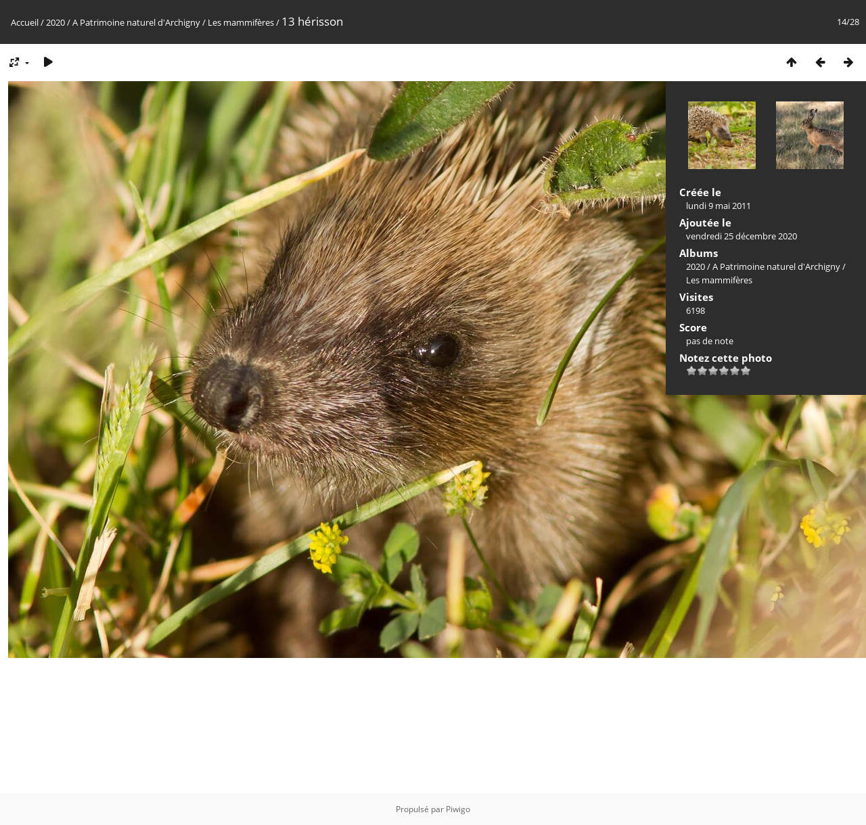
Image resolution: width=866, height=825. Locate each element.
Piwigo (458, 809)
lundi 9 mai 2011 (718, 205)
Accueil (25, 22)
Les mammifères (241, 22)
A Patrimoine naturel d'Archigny (136, 22)
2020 (55, 22)
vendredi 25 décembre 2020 (741, 236)
